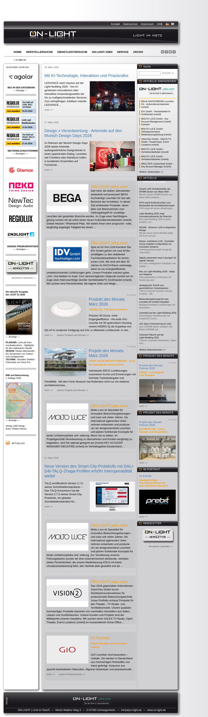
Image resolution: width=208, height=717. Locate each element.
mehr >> (48, 110)
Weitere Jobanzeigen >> (151, 172)
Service (123, 51)
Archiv (138, 51)
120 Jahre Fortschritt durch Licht (155, 324)
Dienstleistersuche (72, 51)
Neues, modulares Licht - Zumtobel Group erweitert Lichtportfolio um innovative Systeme (156, 244)
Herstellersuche (39, 51)
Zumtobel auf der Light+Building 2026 (157, 313)
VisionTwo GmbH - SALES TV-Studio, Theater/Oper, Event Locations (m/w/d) (156, 142)
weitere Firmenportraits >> (72, 674)
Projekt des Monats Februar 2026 (150, 423)
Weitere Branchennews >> (152, 349)
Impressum (147, 24)
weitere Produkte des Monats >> (73, 335)
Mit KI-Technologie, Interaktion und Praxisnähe (86, 75)
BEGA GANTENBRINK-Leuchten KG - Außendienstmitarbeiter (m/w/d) (157, 104)
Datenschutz (130, 24)
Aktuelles (18, 443)
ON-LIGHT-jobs (102, 51)
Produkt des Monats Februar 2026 (151, 367)
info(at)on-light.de (131, 710)
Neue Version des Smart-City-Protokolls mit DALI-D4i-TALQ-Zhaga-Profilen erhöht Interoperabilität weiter (89, 471)
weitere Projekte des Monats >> (72, 390)
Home (18, 51)
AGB (159, 24)
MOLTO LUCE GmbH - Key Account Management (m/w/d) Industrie (156, 122)
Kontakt (115, 24)
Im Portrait (100, 638)
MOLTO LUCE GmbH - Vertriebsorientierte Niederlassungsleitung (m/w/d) (156, 132)
